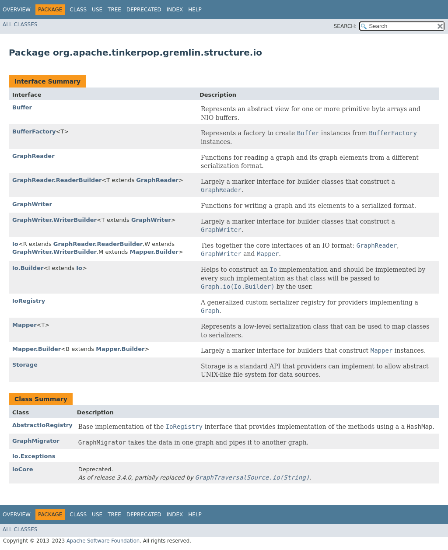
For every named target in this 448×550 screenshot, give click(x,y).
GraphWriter (32, 204)
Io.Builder (27, 268)
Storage (25, 364)
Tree (114, 10)
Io (15, 244)
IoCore (22, 469)
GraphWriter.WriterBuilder (54, 220)
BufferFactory (34, 131)
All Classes (20, 24)
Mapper (24, 325)
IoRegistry (28, 301)
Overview (17, 10)
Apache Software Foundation (103, 541)
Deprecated (143, 10)
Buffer (22, 107)
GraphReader (33, 156)
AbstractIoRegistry (42, 425)
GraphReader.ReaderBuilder (57, 180)
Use (97, 10)
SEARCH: (345, 26)
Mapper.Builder (154, 252)
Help (195, 10)
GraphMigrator (36, 441)
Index (175, 10)
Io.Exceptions (33, 456)
